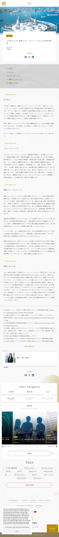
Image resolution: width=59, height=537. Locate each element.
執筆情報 (29, 406)
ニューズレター (29, 398)
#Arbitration (37, 478)
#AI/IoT (34, 475)
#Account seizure (47, 468)
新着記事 (29, 392)
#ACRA (8, 471)
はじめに (11, 72)
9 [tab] (40, 446)
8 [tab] (37, 446)
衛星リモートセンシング (16, 79)
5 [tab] (29, 446)
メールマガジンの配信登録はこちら (52, 528)
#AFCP (20, 471)
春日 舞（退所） (23, 358)
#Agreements (48, 471)
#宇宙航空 (8, 49)
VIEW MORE (29, 485)
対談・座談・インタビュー (11, 399)
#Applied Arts (21, 478)
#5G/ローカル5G (29, 468)
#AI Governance (19, 475)
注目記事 (11, 392)
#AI (6, 475)
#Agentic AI (33, 471)
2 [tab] (21, 446)
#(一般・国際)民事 (11, 468)
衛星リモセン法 (13, 83)
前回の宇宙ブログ (9, 241)
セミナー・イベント (48, 398)
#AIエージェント (49, 475)
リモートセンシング (14, 76)
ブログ (48, 392)
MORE (29, 453)
